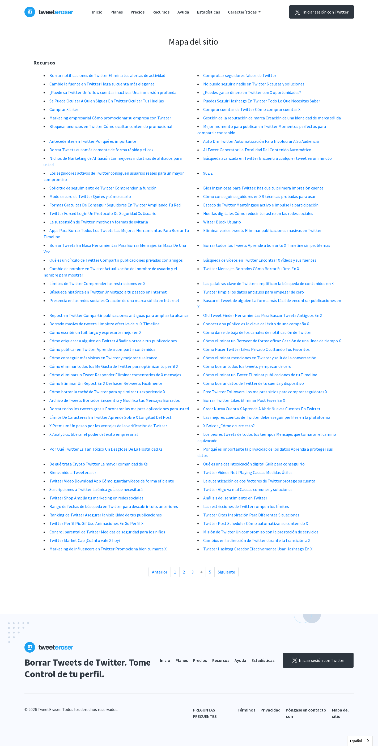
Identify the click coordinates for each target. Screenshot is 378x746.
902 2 (208, 173)
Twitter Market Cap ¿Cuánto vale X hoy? (85, 540)
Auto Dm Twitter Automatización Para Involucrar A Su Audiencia (261, 141)
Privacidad (271, 710)
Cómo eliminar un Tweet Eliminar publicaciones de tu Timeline (260, 374)
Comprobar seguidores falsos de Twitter (239, 75)
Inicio (97, 12)
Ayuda (183, 12)
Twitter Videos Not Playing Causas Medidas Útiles (247, 472)
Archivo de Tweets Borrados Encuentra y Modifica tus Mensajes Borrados (114, 400)
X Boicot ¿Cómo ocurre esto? (229, 425)
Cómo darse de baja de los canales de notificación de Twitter (257, 332)
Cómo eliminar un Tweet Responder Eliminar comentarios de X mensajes (115, 374)
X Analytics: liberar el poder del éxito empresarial (93, 434)
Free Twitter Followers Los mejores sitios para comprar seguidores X (265, 391)
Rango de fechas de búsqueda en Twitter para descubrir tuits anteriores (113, 506)
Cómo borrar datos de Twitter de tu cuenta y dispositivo (253, 383)
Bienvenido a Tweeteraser (72, 472)
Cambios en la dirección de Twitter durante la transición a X (256, 540)
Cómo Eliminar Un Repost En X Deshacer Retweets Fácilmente (105, 383)
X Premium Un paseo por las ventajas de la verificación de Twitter (108, 425)
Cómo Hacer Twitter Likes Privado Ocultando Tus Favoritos (256, 349)
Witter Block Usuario (222, 222)
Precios (138, 12)
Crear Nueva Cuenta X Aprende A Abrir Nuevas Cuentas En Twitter (261, 408)
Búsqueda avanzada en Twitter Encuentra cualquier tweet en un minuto (267, 158)
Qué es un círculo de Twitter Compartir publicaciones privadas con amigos (116, 260)
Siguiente (226, 572)
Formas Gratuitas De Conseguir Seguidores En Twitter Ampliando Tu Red (115, 205)
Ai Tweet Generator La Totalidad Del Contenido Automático (257, 149)
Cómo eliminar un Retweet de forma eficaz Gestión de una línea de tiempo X (272, 340)
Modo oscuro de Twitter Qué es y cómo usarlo (90, 196)
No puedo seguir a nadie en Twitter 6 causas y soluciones (253, 84)
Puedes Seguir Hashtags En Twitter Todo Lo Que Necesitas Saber (261, 101)
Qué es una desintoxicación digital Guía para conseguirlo (254, 464)
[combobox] (360, 741)
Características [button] (242, 12)
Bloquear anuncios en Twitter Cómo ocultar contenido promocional (110, 126)
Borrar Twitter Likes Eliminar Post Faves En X (244, 400)
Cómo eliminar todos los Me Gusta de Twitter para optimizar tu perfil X (113, 366)
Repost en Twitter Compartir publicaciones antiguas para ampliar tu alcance (119, 315)
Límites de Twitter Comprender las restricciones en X (97, 283)
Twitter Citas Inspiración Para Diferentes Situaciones (251, 515)
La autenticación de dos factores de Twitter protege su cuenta (259, 481)
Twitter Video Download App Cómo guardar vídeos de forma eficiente (111, 481)
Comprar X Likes (64, 109)
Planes (117, 12)
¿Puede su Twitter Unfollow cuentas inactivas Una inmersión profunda (112, 92)
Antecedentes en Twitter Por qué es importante (92, 141)
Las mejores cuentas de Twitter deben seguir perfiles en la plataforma (266, 417)
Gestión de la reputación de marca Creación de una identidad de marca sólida (272, 117)
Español (356, 741)
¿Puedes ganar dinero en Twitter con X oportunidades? (252, 92)
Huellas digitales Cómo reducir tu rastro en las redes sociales (258, 213)
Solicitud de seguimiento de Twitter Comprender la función (102, 188)
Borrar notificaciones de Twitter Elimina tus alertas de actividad (107, 75)
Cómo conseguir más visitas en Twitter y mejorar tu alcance (103, 357)
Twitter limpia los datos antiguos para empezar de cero (253, 292)
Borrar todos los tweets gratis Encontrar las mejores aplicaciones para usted (119, 408)
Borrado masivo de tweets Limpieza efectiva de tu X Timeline (104, 323)
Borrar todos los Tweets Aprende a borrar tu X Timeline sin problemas (266, 245)
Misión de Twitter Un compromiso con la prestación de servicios (260, 531)
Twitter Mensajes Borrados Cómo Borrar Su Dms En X (251, 268)
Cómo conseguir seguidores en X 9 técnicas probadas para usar (259, 196)
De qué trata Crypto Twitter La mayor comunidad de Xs (98, 464)
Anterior (159, 572)
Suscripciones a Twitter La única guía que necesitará (96, 489)
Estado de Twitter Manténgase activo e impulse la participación (260, 205)
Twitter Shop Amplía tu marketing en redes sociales (96, 498)
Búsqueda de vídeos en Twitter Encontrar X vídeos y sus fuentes (259, 260)
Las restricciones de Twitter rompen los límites (246, 506)
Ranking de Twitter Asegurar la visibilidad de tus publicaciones (105, 515)
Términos (246, 710)
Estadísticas (208, 12)
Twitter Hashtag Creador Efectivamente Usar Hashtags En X (257, 548)
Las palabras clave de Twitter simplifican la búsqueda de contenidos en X (268, 283)
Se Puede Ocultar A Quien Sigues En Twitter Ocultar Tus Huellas (106, 101)
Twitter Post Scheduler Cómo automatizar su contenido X (255, 523)
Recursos (160, 12)
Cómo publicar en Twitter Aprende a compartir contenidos (102, 349)
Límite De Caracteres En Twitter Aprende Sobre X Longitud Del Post (110, 417)
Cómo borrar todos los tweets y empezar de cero (247, 366)
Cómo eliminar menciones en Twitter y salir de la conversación (259, 357)
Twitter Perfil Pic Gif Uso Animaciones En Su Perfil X (96, 523)
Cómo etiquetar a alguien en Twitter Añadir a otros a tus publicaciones (113, 340)
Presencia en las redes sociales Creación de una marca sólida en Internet (114, 300)
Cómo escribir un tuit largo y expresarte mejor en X (95, 332)
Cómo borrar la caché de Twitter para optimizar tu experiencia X (107, 391)
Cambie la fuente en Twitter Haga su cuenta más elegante (102, 84)
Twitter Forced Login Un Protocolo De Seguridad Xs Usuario (102, 213)
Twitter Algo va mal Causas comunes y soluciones (247, 489)
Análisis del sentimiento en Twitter (235, 498)
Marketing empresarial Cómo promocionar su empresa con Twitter (110, 117)
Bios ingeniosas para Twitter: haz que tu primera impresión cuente (263, 188)
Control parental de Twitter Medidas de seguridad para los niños (107, 531)
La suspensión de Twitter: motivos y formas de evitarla (98, 222)
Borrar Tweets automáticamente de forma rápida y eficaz (101, 149)
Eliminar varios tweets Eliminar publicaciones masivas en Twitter (262, 230)
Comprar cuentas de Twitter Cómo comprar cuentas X (251, 109)
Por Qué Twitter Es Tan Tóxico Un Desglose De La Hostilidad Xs (106, 449)
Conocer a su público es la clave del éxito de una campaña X (256, 323)
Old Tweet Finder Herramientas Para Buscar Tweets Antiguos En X (262, 315)
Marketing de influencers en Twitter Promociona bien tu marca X (108, 548)
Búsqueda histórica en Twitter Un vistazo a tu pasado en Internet (108, 292)
